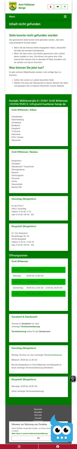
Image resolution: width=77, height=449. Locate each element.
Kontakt (38, 417)
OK (38, 438)
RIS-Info (38, 414)
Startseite (38, 408)
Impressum (38, 420)
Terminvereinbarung (52, 354)
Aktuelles (38, 411)
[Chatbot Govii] (61, 428)
